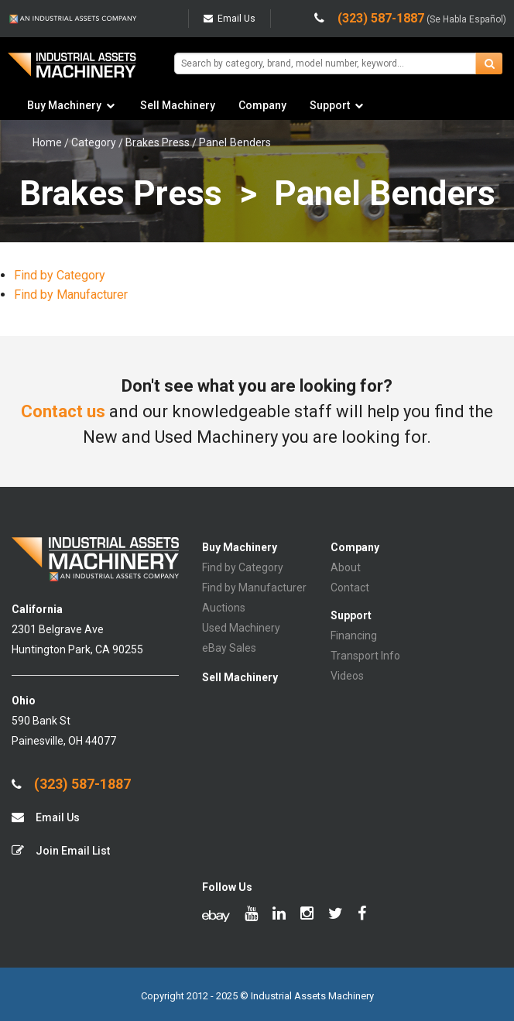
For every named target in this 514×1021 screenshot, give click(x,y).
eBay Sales (229, 648)
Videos (347, 676)
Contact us (63, 411)
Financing (354, 635)
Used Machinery (241, 628)
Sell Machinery (177, 105)
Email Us (229, 18)
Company (262, 105)
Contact (350, 587)
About (346, 567)
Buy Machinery (64, 105)
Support (330, 105)
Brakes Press (157, 142)
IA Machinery (72, 71)
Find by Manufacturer (71, 294)
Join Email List (61, 850)
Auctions (223, 607)
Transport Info (365, 655)
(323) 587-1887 (71, 784)
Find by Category (59, 275)
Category (93, 142)
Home (47, 142)
